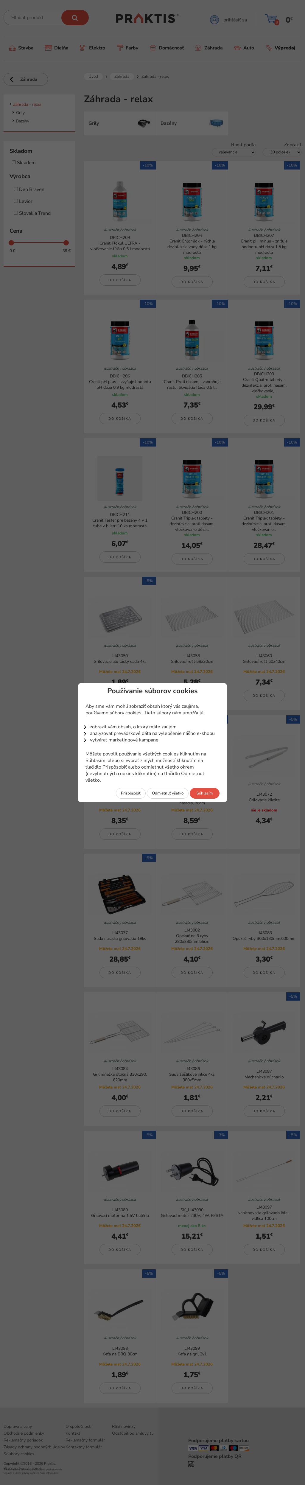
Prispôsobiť (131, 793)
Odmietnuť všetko (167, 793)
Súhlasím (205, 793)
